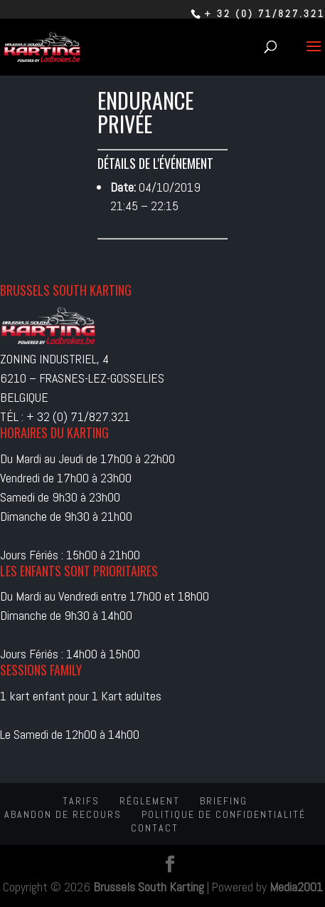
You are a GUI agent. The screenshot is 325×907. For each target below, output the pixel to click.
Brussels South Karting (148, 887)
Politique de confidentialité (224, 814)
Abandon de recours (63, 814)
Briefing (223, 800)
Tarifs (81, 800)
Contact (155, 828)
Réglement (149, 800)
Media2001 (296, 887)
